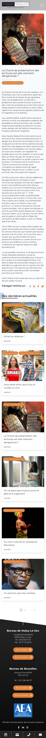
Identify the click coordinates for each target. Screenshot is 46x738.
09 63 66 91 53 (25, 640)
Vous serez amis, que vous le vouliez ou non (19, 386)
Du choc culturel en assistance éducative (20, 543)
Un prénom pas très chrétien (19, 593)
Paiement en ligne (17, 734)
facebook (19, 727)
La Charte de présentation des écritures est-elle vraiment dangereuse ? (20, 439)
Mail (40, 734)
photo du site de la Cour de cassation (23, 92)
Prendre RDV (5, 734)
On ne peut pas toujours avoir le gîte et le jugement (21, 492)
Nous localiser (21, 650)
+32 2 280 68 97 (25, 680)
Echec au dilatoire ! (14, 336)
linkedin (23, 727)
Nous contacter (21, 657)
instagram (27, 727)
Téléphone (28, 734)
